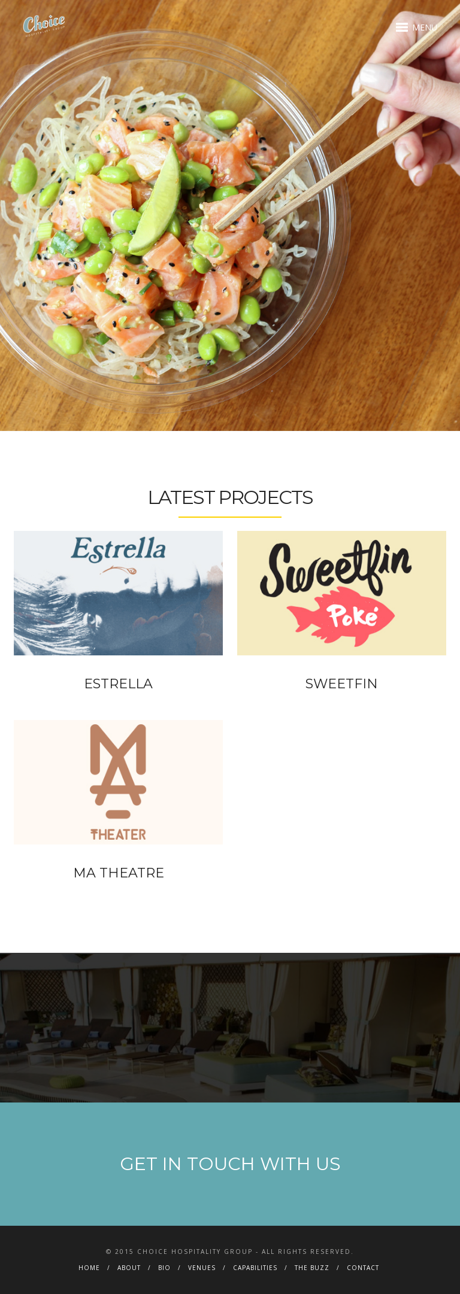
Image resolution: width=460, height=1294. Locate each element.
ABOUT (129, 1267)
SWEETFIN (341, 684)
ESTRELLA (118, 684)
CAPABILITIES (255, 1267)
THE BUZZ (312, 1267)
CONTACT (363, 1267)
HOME (89, 1267)
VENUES (202, 1267)
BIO (164, 1267)
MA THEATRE (118, 873)
